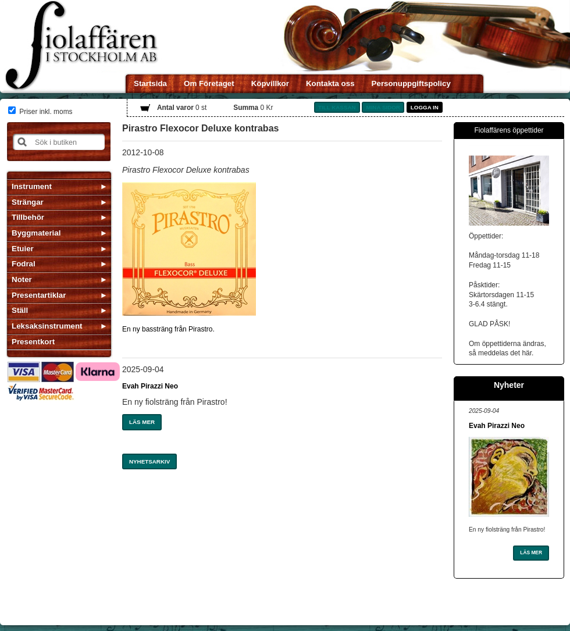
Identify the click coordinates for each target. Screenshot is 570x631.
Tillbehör (28, 217)
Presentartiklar (39, 295)
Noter (22, 279)
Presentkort (33, 341)
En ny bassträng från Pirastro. (168, 329)
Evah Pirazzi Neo (150, 386)
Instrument (32, 186)
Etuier (23, 248)
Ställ (20, 310)
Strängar (28, 202)
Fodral (23, 263)
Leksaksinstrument (47, 326)
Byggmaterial (36, 233)
